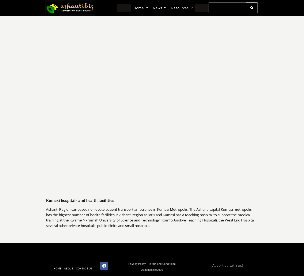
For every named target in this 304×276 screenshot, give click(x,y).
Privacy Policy (137, 263)
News (159, 7)
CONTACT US (84, 268)
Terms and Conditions (162, 263)
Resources (182, 7)
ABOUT (68, 268)
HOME (57, 268)
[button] (140, 8)
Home (140, 7)
